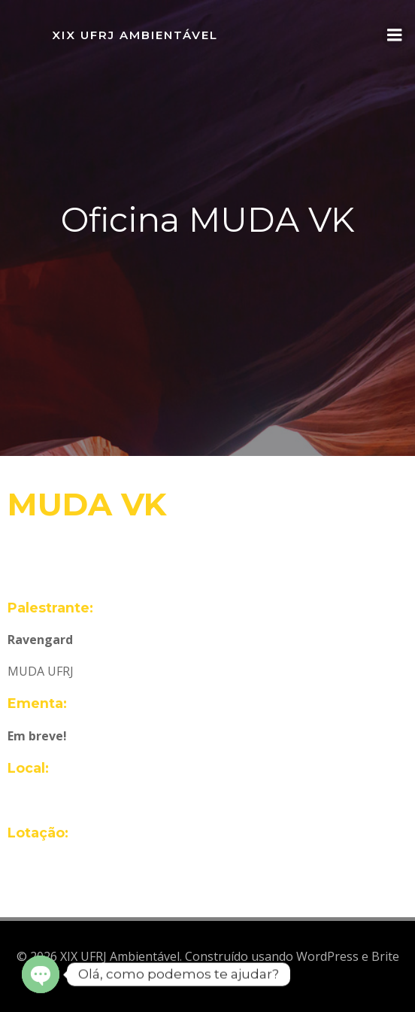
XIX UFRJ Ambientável (135, 35)
